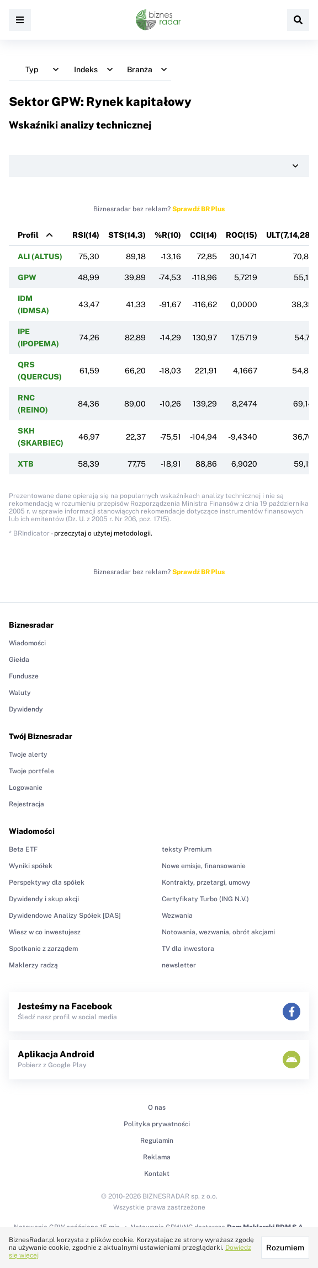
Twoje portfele (31, 771)
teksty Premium (186, 849)
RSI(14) (85, 235)
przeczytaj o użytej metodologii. (103, 533)
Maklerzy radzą (33, 965)
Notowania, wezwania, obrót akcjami (218, 932)
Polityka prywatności (157, 1124)
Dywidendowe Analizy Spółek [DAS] (65, 915)
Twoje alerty (28, 754)
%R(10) (168, 235)
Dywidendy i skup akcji (44, 899)
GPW (27, 277)
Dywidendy (26, 709)
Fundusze (24, 676)
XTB (26, 463)
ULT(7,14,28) (289, 235)
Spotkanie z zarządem (43, 949)
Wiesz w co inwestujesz (45, 932)
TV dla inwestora (188, 949)
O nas (157, 1107)
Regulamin (156, 1140)
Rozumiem (285, 1247)
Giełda (19, 660)
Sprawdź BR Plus (198, 209)
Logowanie (26, 787)
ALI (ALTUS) (40, 256)
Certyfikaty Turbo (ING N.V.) (205, 899)
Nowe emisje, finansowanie (204, 866)
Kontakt (156, 1174)
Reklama (157, 1157)
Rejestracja (26, 804)
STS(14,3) (127, 235)
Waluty (20, 693)
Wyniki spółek (30, 866)
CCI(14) (203, 235)
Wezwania (177, 915)
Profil (28, 235)
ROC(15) (241, 235)
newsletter (179, 965)
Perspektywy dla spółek (46, 882)
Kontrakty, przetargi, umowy (206, 882)
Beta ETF (23, 849)
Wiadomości (27, 643)
